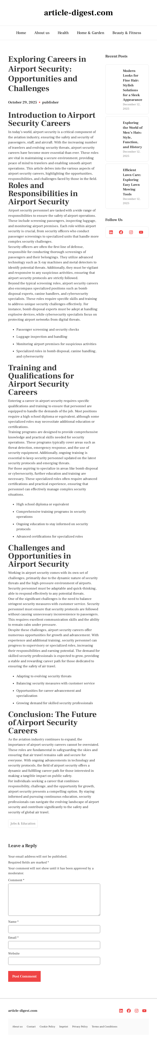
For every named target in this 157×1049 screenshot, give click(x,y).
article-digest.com (22, 1015)
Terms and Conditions (104, 1031)
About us (41, 32)
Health (63, 32)
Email (13, 942)
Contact (31, 1031)
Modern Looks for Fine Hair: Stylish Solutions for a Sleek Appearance (132, 85)
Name (13, 927)
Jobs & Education (22, 823)
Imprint (63, 1031)
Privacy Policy (80, 1031)
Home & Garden (90, 32)
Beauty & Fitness (126, 32)
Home (21, 32)
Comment (16, 880)
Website (14, 958)
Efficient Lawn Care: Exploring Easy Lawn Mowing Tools (132, 182)
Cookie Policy (47, 1031)
